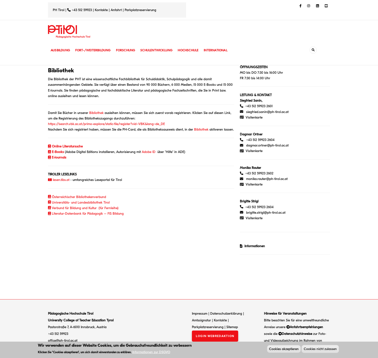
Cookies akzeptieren (284, 349)
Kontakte (101, 10)
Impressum (199, 314)
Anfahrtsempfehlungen (306, 327)
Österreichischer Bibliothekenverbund (77, 197)
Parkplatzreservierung (140, 10)
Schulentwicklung (159, 50)
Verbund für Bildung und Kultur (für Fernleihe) (83, 208)
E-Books (56, 152)
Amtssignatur (202, 320)
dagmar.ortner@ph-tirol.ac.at (267, 145)
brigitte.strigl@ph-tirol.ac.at (265, 213)
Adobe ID (148, 152)
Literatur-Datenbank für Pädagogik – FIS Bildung (86, 214)
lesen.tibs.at (58, 180)
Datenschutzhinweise (297, 334)
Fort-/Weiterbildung (94, 50)
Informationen (254, 246)
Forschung (128, 50)
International (221, 50)
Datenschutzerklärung (226, 314)
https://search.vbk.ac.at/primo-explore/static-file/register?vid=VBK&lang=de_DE (106, 124)
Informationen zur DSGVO (151, 353)
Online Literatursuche (67, 146)
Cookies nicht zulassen (320, 349)
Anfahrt (117, 10)
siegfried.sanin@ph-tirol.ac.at (267, 112)
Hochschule (192, 50)
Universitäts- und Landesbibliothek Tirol (79, 202)
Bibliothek (96, 113)
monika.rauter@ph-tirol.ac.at (267, 179)
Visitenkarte (254, 117)
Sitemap (232, 327)
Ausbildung (61, 50)
